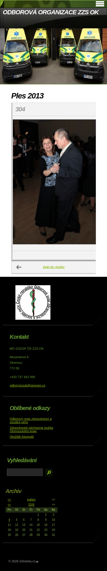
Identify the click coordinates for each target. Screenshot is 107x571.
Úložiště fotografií (22, 436)
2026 (31, 504)
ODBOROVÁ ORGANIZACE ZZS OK (51, 12)
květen (31, 499)
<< (9, 499)
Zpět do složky (54, 267)
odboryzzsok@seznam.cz (28, 385)
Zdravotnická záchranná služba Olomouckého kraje (31, 429)
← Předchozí (19, 267)
